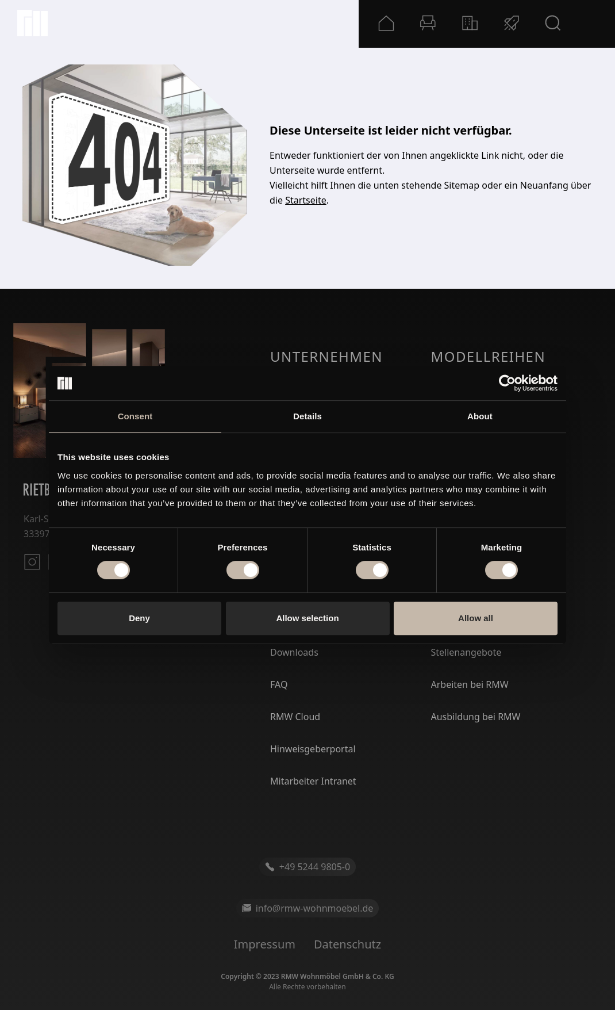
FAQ (278, 684)
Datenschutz (347, 944)
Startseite (305, 200)
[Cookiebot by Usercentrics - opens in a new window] (507, 383)
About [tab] (480, 416)
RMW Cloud (295, 716)
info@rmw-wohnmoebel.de (308, 908)
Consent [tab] (135, 416)
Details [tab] (307, 416)
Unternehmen (326, 356)
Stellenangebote (466, 652)
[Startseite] (32, 23)
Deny (139, 618)
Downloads (294, 652)
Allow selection (307, 618)
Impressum (264, 944)
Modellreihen (488, 356)
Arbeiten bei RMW (470, 684)
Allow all (475, 618)
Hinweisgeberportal (313, 749)
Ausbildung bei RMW (476, 716)
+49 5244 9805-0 (307, 866)
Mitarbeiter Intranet (313, 781)
